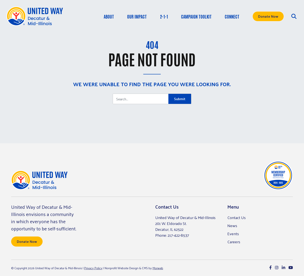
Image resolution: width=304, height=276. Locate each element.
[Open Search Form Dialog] (293, 16)
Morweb (157, 268)
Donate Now (268, 16)
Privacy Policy (93, 268)
